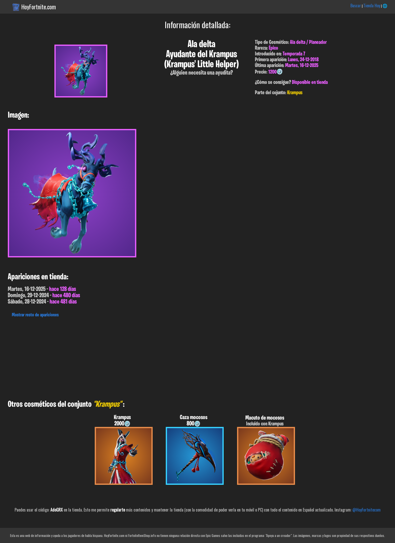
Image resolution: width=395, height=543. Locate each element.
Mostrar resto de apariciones (35, 315)
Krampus (295, 93)
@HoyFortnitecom (366, 510)
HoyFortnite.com (38, 7)
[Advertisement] (151, 357)
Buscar (355, 6)
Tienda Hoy (371, 6)
